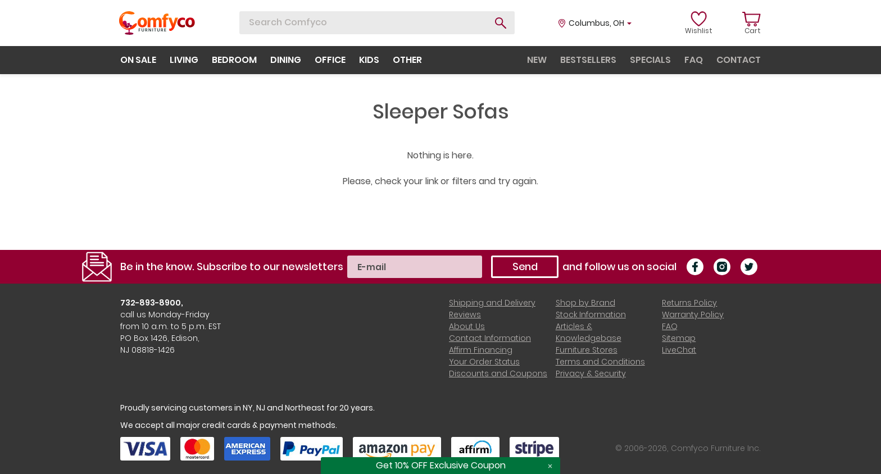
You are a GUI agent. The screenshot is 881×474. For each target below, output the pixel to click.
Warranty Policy (693, 314)
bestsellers (588, 59)
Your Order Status (484, 361)
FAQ (670, 326)
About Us (467, 326)
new (537, 59)
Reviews (465, 314)
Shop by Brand (585, 302)
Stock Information (591, 314)
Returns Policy (689, 302)
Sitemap (679, 338)
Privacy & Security (591, 373)
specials (650, 59)
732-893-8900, (151, 302)
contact (738, 59)
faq (693, 59)
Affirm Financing (480, 350)
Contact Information (490, 338)
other (407, 59)
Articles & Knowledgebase (588, 332)
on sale (138, 59)
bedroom (234, 59)
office (330, 59)
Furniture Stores (586, 350)
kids (369, 59)
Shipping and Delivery (492, 302)
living (184, 59)
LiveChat (679, 350)
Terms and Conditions (600, 361)
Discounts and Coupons (498, 373)
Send (525, 266)
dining (285, 59)
